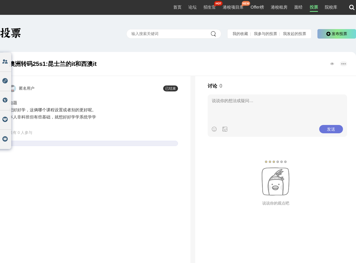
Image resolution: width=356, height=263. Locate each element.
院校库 (331, 7)
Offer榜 (257, 7)
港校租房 (279, 7)
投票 (314, 7)
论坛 (192, 7)
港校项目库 (233, 7)
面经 (298, 7)
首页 (177, 7)
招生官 (210, 7)
